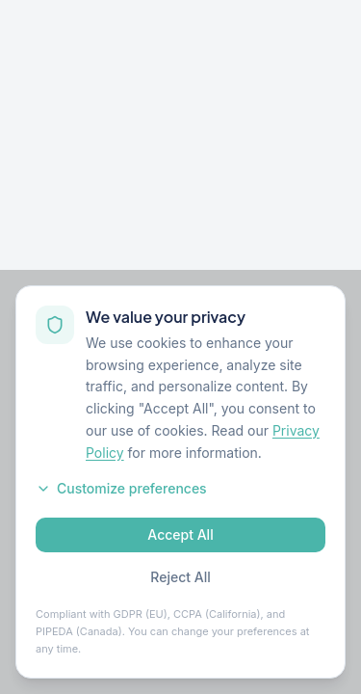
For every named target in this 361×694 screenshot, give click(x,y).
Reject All (180, 577)
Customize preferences (121, 488)
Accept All (180, 534)
